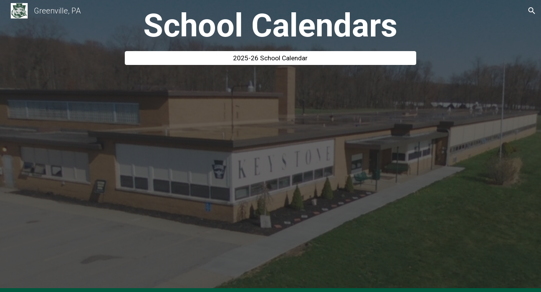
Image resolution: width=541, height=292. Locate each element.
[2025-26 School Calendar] (270, 58)
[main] (271, 25)
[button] (532, 11)
